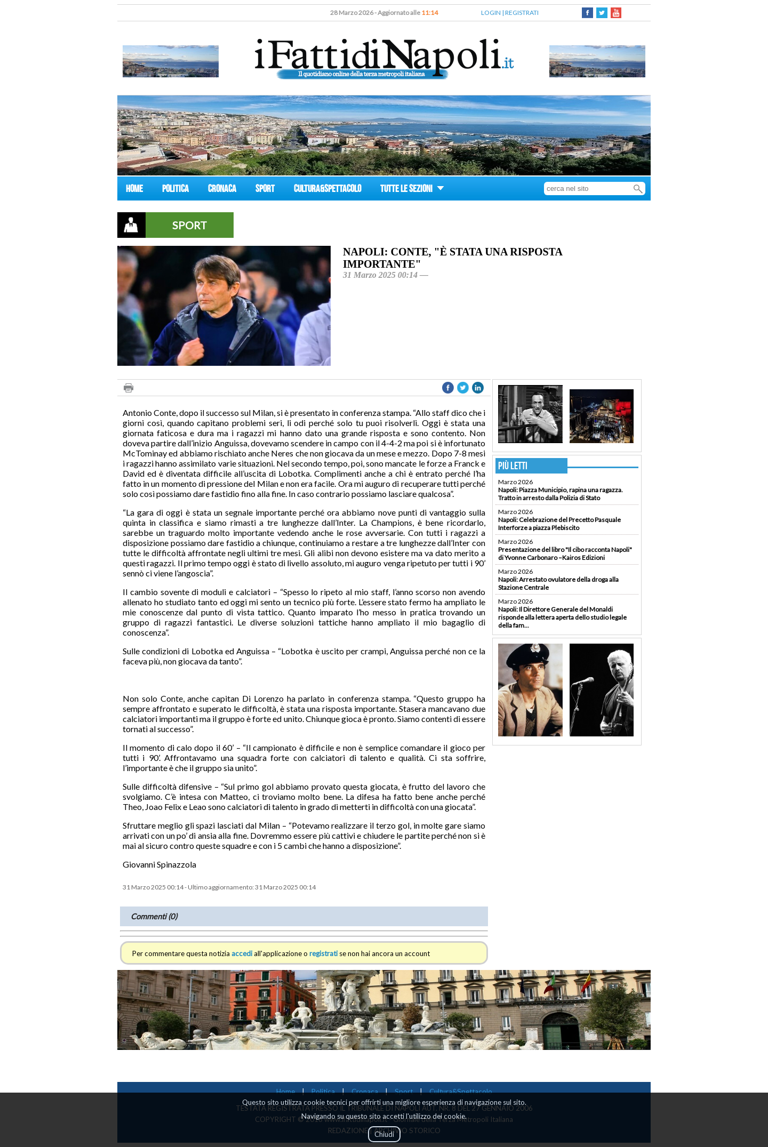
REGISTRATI (522, 13)
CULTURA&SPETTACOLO (327, 190)
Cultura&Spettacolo (460, 1091)
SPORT (265, 190)
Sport (404, 1091)
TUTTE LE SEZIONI (412, 190)
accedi (241, 953)
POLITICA (175, 190)
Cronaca (364, 1091)
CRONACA (222, 190)
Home (285, 1091)
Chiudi (384, 1134)
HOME (134, 190)
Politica (323, 1091)
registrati (323, 953)
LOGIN (491, 13)
